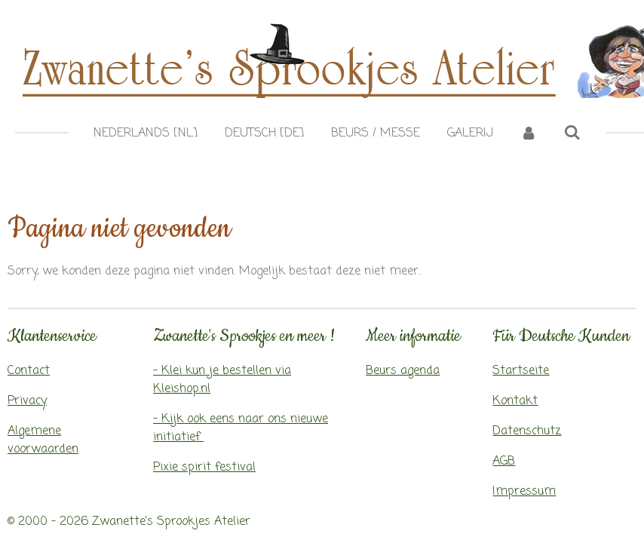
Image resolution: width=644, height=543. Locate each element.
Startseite (520, 371)
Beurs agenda (403, 371)
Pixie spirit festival (204, 468)
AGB (503, 461)
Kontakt (515, 401)
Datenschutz (526, 431)
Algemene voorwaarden (43, 440)
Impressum (524, 492)
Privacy (27, 401)
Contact (29, 371)
